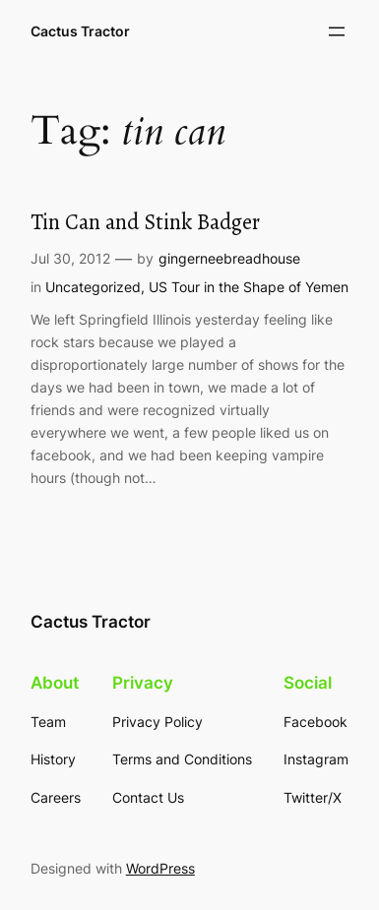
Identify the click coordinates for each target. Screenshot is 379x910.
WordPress (160, 868)
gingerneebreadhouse (229, 258)
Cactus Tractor (80, 31)
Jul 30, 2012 (70, 258)
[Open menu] (336, 31)
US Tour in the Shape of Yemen (248, 286)
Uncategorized (93, 286)
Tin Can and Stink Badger (145, 222)
